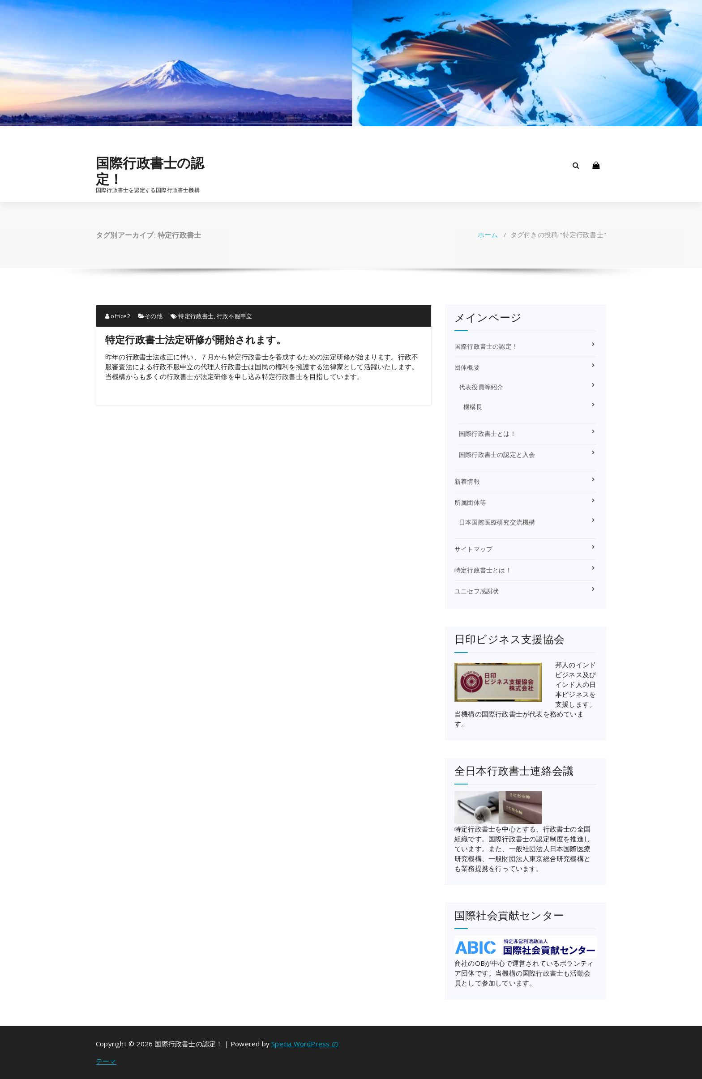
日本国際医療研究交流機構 (497, 522)
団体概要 (467, 367)
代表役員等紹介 (481, 387)
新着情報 (467, 481)
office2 (117, 316)
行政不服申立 (234, 316)
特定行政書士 (196, 316)
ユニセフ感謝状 (476, 591)
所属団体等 (470, 502)
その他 (154, 316)
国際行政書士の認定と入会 (497, 454)
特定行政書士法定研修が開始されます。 (196, 339)
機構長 (473, 406)
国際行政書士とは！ (487, 433)
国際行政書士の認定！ (150, 171)
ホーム (488, 234)
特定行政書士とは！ (483, 570)
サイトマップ (473, 549)
